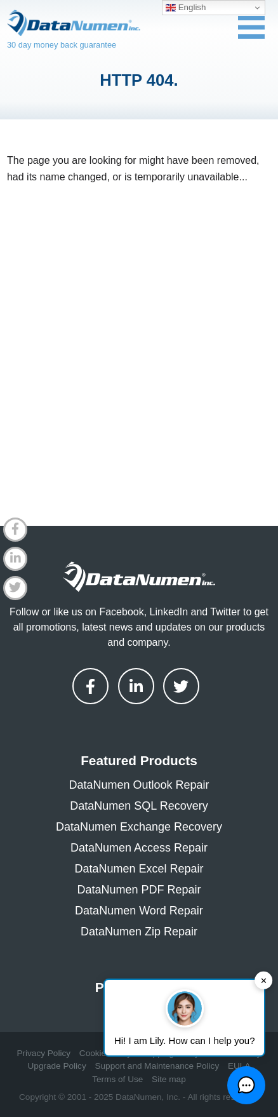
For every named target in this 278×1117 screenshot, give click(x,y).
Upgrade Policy (57, 1066)
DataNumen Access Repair (139, 847)
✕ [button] (263, 980)
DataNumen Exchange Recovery (139, 826)
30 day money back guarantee (61, 45)
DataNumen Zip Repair (139, 931)
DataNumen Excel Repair (138, 868)
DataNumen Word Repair (139, 910)
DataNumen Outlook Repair (139, 785)
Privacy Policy (43, 1053)
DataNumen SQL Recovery (139, 805)
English (186, 8)
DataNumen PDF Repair (139, 889)
